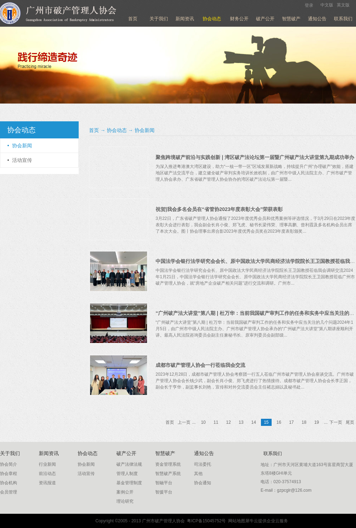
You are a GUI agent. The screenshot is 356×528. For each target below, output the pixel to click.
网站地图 (235, 520)
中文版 (326, 4)
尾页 (350, 422)
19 (316, 422)
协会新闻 (145, 130)
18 (304, 422)
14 (253, 422)
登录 (309, 5)
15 (266, 422)
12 (228, 422)
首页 (132, 18)
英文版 (343, 4)
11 (216, 422)
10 (203, 422)
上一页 (184, 422)
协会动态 (117, 130)
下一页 (335, 422)
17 (291, 422)
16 (279, 422)
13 (241, 422)
